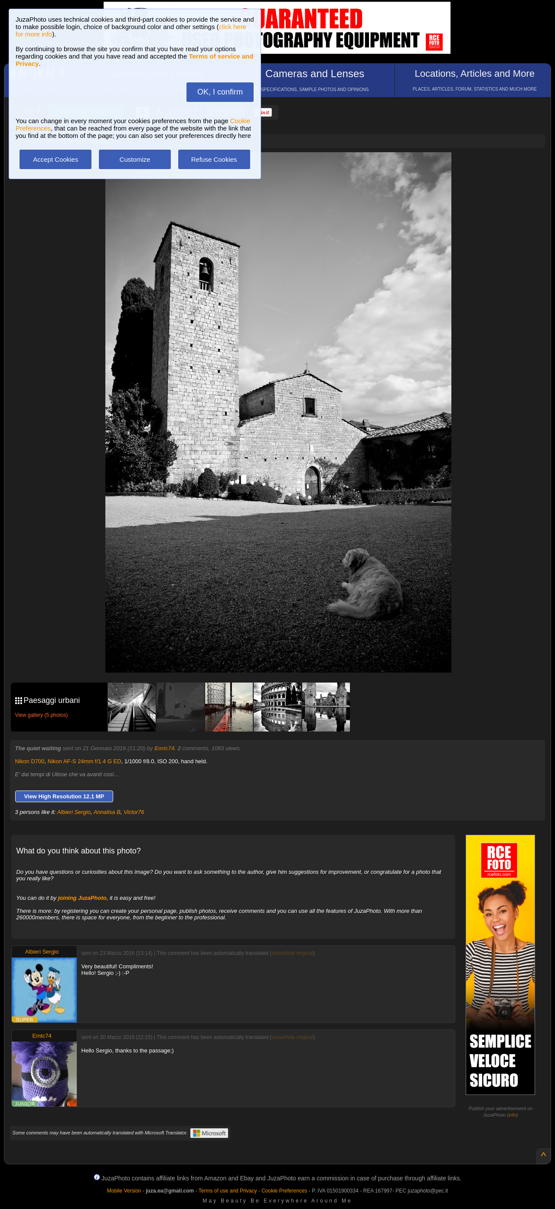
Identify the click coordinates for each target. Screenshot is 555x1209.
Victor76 (134, 812)
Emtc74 (164, 748)
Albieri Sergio (74, 812)
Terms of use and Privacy (228, 1191)
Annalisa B (107, 812)
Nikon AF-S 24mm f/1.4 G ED (84, 761)
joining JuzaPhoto (82, 898)
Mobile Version (124, 1191)
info (512, 1115)
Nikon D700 (30, 761)
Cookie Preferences (284, 1191)
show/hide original (292, 953)
